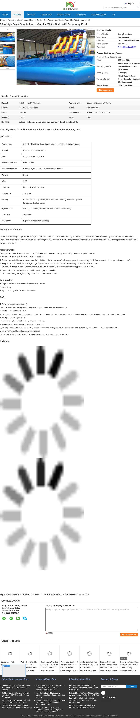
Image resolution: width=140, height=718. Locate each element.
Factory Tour (46, 15)
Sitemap (112, 697)
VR (113, 15)
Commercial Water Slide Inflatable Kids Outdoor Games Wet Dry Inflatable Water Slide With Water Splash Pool (129, 667)
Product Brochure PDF (127, 47)
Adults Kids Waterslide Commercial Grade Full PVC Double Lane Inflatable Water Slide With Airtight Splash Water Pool (89, 669)
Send (131, 686)
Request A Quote (99, 15)
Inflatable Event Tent (46, 679)
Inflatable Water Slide (25, 20)
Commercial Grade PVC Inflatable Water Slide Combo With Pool (69, 665)
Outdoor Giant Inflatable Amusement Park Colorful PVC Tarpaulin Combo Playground (15, 695)
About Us (31, 15)
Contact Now (106, 90)
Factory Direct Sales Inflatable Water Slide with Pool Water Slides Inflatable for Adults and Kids (83, 700)
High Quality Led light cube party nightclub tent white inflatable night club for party (50, 695)
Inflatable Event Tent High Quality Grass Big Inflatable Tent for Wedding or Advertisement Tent (51, 702)
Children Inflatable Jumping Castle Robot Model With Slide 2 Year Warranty (17, 706)
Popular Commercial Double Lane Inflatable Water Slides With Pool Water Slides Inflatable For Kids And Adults (108, 667)
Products (17, 15)
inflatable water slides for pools (76, 594)
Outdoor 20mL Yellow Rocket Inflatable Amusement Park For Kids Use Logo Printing (16, 688)
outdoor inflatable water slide (16, 594)
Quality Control (63, 15)
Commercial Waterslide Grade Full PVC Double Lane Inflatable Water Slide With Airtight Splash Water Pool (49, 667)
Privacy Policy (26, 716)
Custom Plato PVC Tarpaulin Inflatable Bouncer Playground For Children (16, 701)
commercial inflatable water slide (46, 594)
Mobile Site (106, 701)
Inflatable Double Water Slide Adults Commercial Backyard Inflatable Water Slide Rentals (83, 688)
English (132, 4)
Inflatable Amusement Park (15, 679)
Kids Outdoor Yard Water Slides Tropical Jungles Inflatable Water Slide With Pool (84, 694)
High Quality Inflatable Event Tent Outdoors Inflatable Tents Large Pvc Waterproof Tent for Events (49, 710)
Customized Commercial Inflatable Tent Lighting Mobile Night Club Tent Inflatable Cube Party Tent (50, 688)
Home (5, 15)
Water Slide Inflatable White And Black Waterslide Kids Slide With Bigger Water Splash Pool (29, 667)
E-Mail (104, 697)
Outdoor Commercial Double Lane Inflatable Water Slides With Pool (82, 706)
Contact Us (81, 15)
